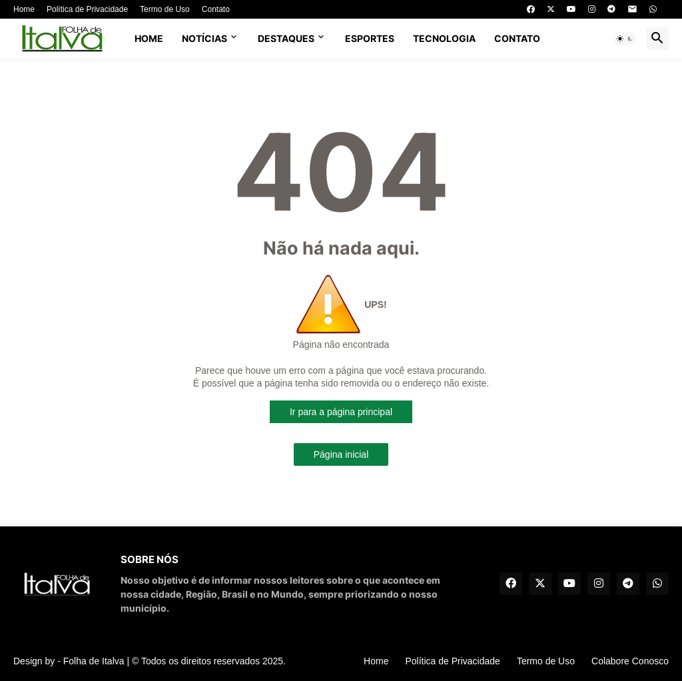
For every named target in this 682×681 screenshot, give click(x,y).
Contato (216, 9)
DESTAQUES (286, 38)
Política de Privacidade (87, 9)
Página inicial (341, 454)
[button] (624, 38)
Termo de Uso (165, 9)
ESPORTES (369, 38)
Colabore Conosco (630, 661)
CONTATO (517, 38)
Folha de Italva (94, 661)
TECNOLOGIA (444, 38)
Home (24, 9)
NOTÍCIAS (204, 38)
